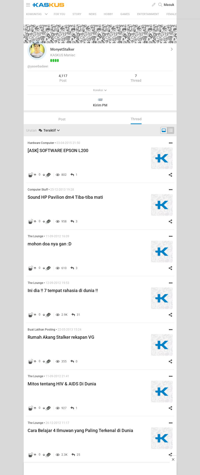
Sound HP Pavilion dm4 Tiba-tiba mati (65, 197)
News (92, 14)
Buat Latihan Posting (41, 329)
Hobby (108, 14)
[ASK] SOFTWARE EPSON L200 (58, 150)
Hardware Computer (41, 143)
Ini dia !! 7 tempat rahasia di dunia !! (63, 290)
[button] (37, 50)
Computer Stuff (38, 189)
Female (171, 14)
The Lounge (35, 236)
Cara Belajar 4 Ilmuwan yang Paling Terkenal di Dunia (80, 430)
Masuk (169, 5)
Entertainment (148, 14)
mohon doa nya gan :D (50, 243)
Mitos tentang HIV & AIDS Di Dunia (62, 383)
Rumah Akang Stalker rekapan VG (61, 337)
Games (125, 14)
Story (77, 14)
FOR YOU (59, 14)
